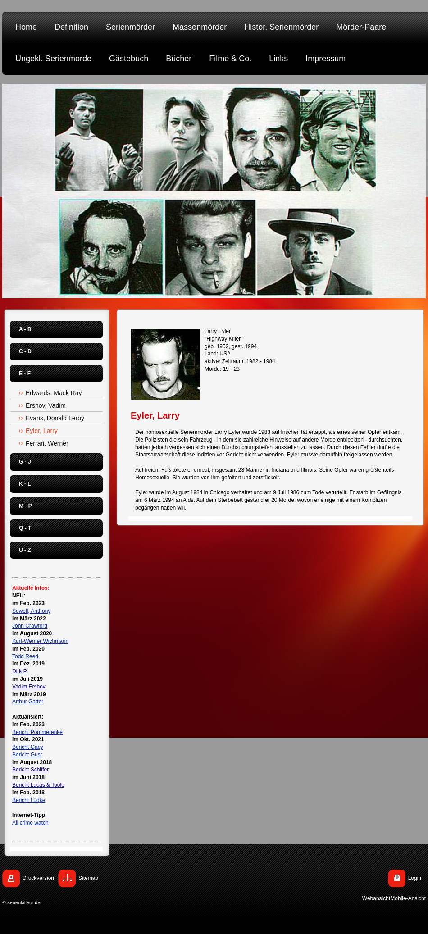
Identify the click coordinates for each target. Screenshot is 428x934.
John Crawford (29, 626)
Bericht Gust (27, 755)
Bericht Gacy (27, 747)
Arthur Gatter (27, 701)
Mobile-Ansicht (408, 898)
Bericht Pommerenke (37, 732)
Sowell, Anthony (31, 611)
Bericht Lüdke (28, 800)
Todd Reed (25, 656)
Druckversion (38, 878)
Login (414, 878)
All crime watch (30, 823)
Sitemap (88, 878)
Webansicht (376, 898)
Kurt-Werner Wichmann (40, 641)
